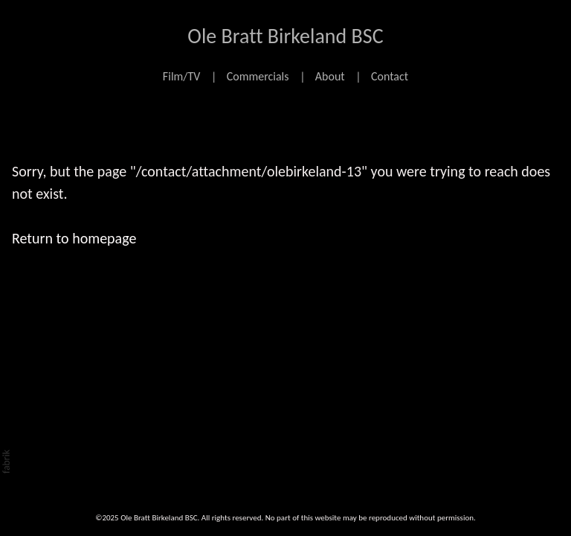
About (330, 76)
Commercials (258, 76)
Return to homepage (74, 238)
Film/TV (182, 76)
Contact (389, 76)
